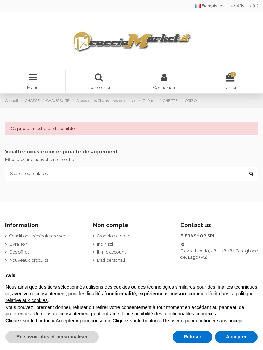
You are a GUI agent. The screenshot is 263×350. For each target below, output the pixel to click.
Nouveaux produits (28, 260)
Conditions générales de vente (39, 235)
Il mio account (111, 252)
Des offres (19, 252)
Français (209, 5)
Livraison (18, 244)
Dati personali (111, 260)
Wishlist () (244, 5)
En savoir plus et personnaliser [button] (52, 336)
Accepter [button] (236, 336)
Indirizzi (105, 244)
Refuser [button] (192, 336)
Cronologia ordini (114, 235)
